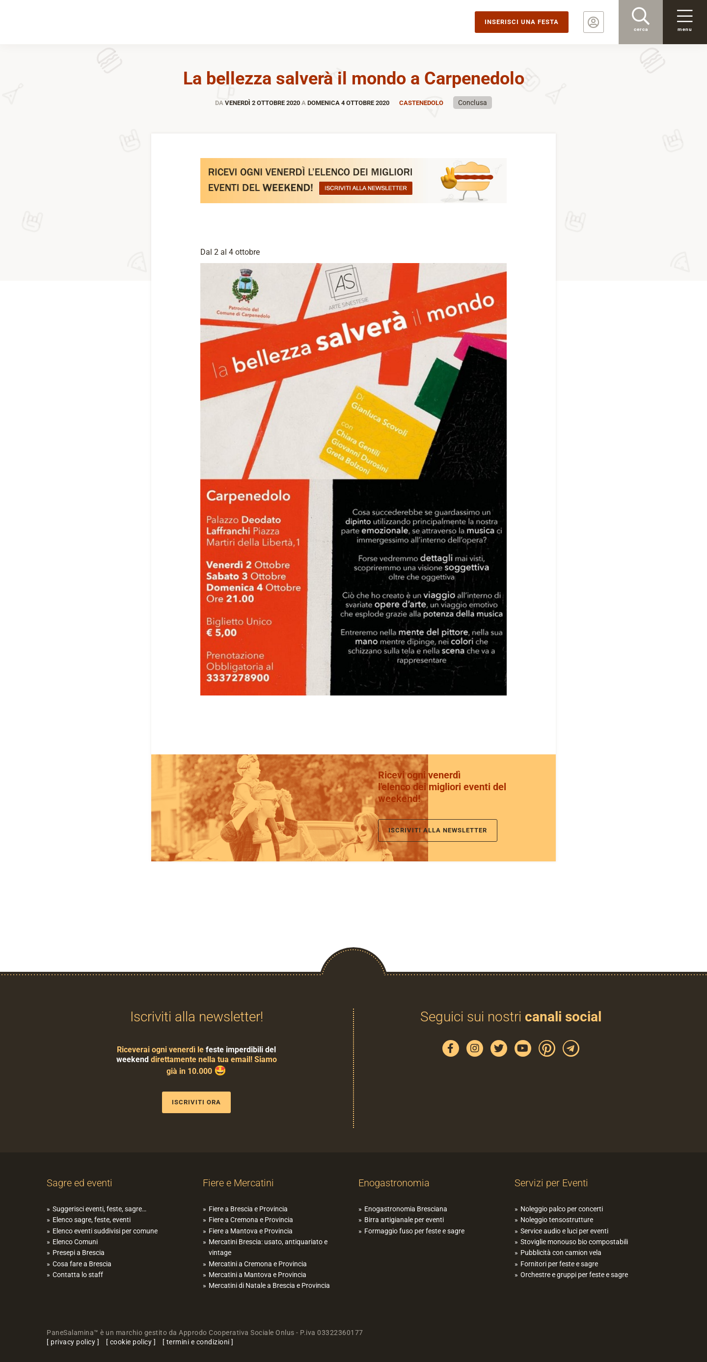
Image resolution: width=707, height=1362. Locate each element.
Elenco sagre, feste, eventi (92, 1220)
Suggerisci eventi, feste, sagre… (99, 1209)
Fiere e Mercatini (238, 1183)
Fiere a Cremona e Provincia (251, 1220)
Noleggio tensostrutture (556, 1220)
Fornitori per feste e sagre (559, 1264)
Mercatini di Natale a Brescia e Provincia (269, 1285)
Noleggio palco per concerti (561, 1209)
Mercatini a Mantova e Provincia (257, 1275)
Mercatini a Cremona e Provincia (258, 1264)
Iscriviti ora (196, 1102)
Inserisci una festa (522, 22)
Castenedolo (421, 103)
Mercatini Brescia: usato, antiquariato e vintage (268, 1247)
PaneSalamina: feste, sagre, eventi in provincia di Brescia (76, 22)
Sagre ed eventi (79, 1183)
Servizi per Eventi (551, 1183)
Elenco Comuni (75, 1242)
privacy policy (73, 1342)
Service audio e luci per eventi (564, 1231)
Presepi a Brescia (79, 1252)
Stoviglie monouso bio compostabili (574, 1242)
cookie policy (131, 1342)
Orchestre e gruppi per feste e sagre (574, 1275)
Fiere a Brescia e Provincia (248, 1209)
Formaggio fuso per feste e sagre (414, 1231)
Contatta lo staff (78, 1275)
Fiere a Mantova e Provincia (251, 1231)
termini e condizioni (198, 1342)
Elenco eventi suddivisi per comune (105, 1231)
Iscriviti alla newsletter (437, 830)
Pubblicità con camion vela (560, 1252)
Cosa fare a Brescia (82, 1264)
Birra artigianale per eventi (404, 1220)
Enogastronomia (394, 1183)
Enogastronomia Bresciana (405, 1209)
